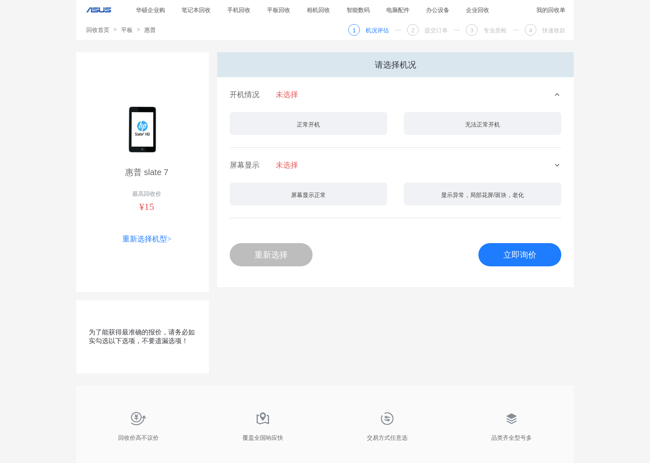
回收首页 (97, 30)
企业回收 (477, 10)
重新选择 (271, 254)
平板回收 (278, 10)
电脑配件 (398, 10)
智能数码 (358, 10)
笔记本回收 (196, 10)
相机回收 (318, 10)
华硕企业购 (150, 10)
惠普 (150, 30)
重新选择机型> (146, 239)
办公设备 (437, 10)
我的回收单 (550, 10)
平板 (127, 30)
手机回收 (238, 10)
